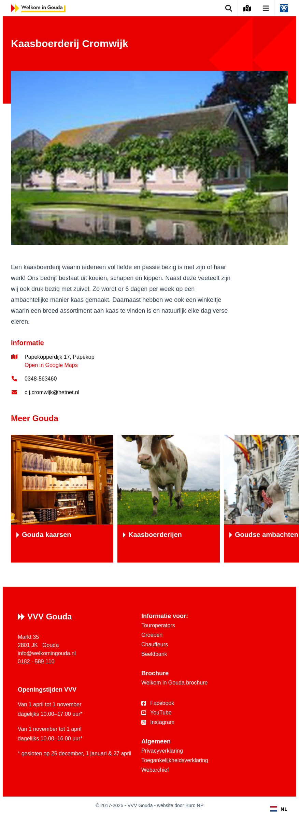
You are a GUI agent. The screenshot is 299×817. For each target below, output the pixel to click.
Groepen (151, 635)
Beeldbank (154, 654)
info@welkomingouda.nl (47, 653)
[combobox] (278, 809)
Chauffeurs (154, 644)
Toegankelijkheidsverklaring (174, 760)
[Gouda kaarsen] (62, 498)
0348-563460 (41, 379)
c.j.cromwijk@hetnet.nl (52, 392)
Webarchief (155, 770)
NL (278, 809)
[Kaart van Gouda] (247, 8)
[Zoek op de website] (229, 8)
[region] (149, 498)
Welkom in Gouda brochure (174, 682)
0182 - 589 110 (36, 661)
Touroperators (158, 625)
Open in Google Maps (51, 365)
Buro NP (194, 805)
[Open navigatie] (266, 8)
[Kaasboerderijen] (168, 498)
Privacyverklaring (162, 751)
